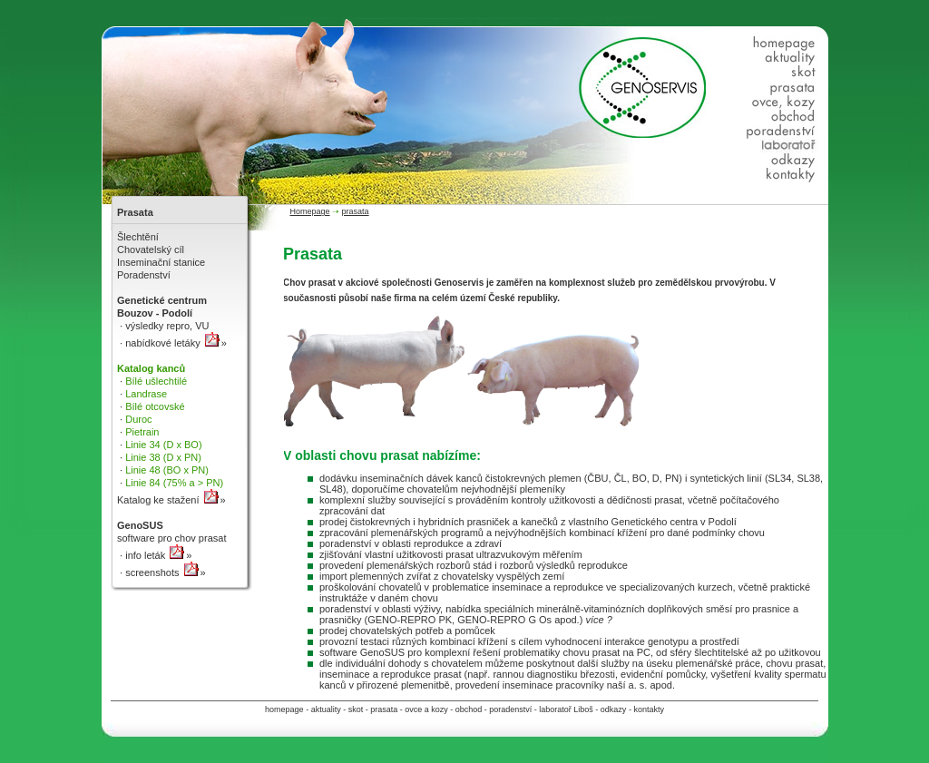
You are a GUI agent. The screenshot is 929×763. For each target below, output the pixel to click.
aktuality (326, 709)
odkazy (614, 709)
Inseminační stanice (161, 262)
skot (356, 709)
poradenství (510, 709)
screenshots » (164, 572)
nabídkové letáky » (174, 342)
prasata (383, 709)
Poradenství (144, 274)
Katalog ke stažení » (171, 499)
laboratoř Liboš (566, 709)
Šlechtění (138, 236)
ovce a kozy (426, 709)
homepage (284, 709)
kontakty (648, 709)
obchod (469, 709)
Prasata (135, 212)
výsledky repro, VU (165, 325)
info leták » (156, 555)
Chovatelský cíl (150, 249)
